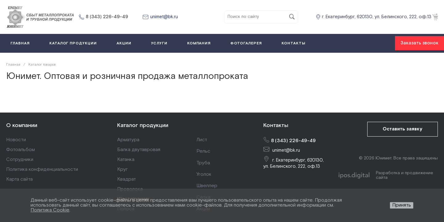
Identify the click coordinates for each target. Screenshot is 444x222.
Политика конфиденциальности (42, 169)
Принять (401, 205)
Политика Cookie (50, 210)
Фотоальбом (20, 149)
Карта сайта (19, 179)
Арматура (128, 140)
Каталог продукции (142, 125)
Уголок (204, 174)
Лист (201, 140)
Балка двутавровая (138, 149)
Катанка (125, 159)
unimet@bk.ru (164, 17)
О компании (21, 125)
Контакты (275, 125)
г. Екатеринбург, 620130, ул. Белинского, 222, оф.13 (376, 17)
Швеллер (206, 186)
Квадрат (126, 179)
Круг (122, 169)
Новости (16, 140)
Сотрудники (19, 159)
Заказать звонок (419, 43)
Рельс (203, 151)
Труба (203, 163)
